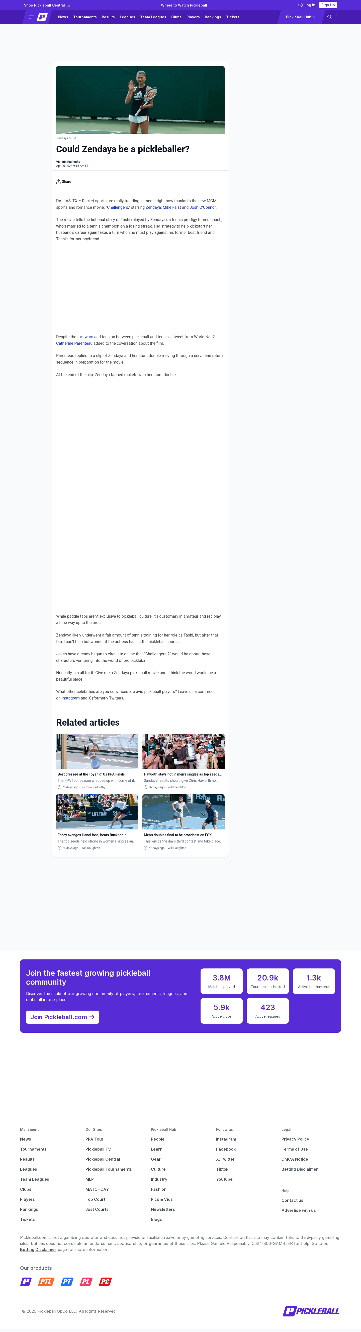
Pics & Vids (162, 1202)
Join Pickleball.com (65, 1019)
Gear (156, 1162)
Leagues (127, 17)
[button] (39, 17)
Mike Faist (172, 207)
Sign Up (328, 5)
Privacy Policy (295, 1142)
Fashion (158, 1192)
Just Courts (97, 1212)
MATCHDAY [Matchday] (97, 1192)
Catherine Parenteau (74, 343)
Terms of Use (295, 1152)
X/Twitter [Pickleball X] (225, 1162)
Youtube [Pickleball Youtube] (224, 1182)
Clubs (176, 17)
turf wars (85, 336)
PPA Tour (94, 1142)
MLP (89, 1182)
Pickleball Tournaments (108, 1172)
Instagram (71, 698)
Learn (156, 1152)
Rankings (213, 17)
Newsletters (163, 1212)
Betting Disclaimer (300, 1172)
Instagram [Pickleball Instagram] (226, 1142)
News (63, 17)
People (157, 1142)
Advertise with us (299, 1213)
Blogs (156, 1222)
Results (108, 17)
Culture (158, 1172)
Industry (159, 1182)
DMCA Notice (295, 1162)
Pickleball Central (102, 1162)
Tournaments (85, 17)
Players (193, 17)
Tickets (232, 17)
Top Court (95, 1202)
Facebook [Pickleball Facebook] (226, 1152)
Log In (306, 5)
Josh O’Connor (203, 207)
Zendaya (153, 207)
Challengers (117, 207)
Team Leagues (153, 17)
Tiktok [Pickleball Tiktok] (222, 1172)
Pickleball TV (98, 1152)
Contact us (292, 1203)
